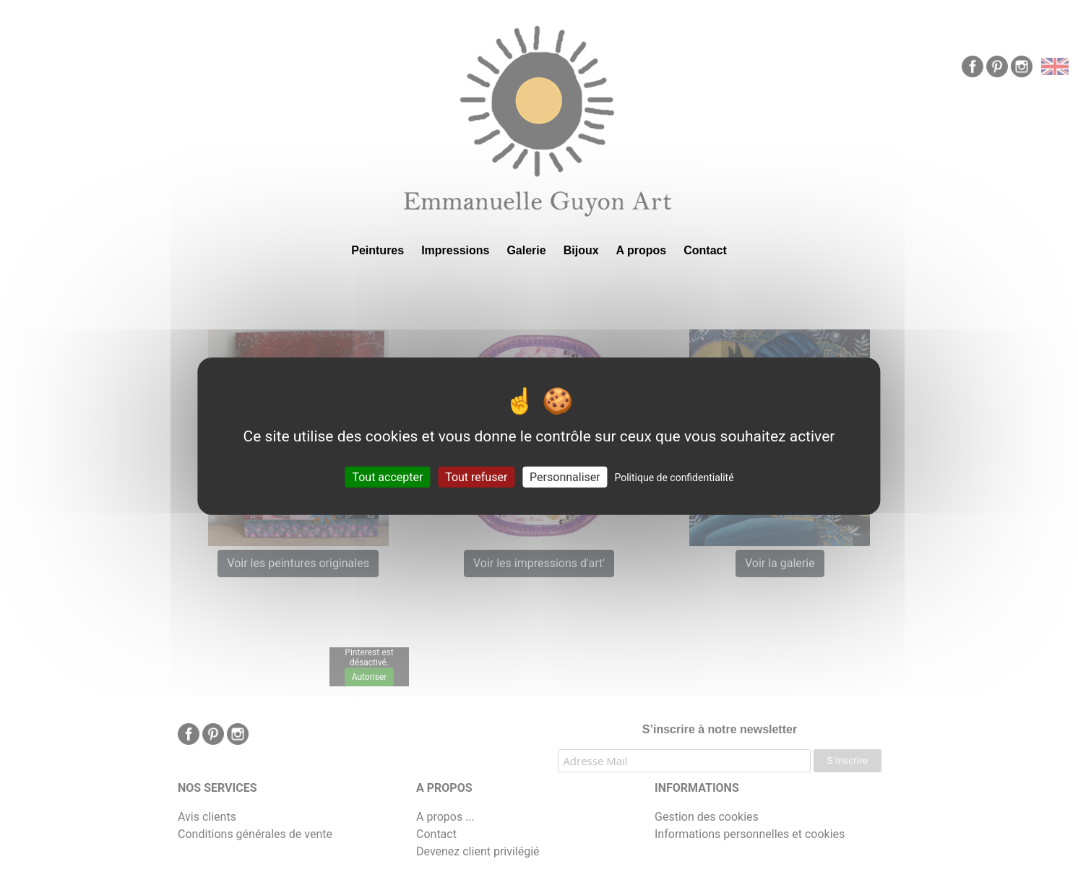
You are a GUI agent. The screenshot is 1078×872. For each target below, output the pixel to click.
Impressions (455, 250)
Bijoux (581, 250)
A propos (641, 250)
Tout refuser (476, 477)
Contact (705, 250)
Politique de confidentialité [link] (673, 477)
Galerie (526, 250)
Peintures (377, 250)
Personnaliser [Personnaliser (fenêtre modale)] (565, 477)
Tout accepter (387, 477)
